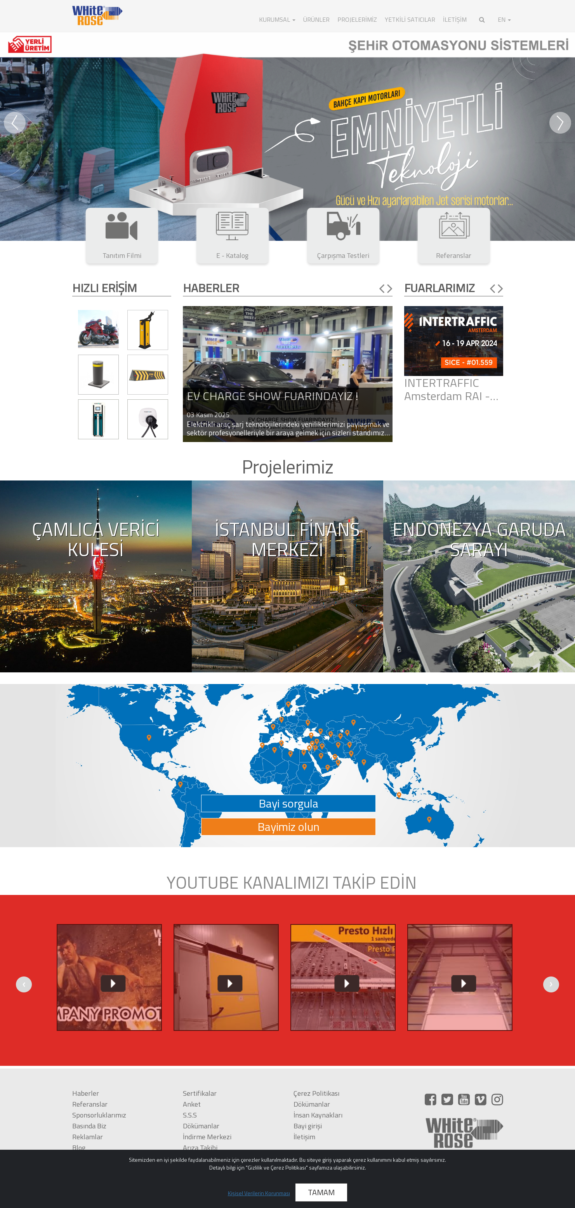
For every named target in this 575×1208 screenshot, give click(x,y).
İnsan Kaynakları (318, 1115)
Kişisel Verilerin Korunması (259, 1193)
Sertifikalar (200, 1093)
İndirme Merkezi (207, 1136)
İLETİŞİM (455, 19)
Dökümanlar (201, 1126)
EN (504, 19)
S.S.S (190, 1115)
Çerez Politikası (316, 1093)
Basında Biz (89, 1126)
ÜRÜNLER (316, 19)
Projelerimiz (357, 19)
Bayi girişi (308, 1126)
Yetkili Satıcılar (410, 19)
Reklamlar (87, 1136)
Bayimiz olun (288, 827)
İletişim (304, 1136)
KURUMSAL (277, 19)
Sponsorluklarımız (99, 1115)
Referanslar (90, 1104)
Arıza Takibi (200, 1147)
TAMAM (321, 1192)
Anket (192, 1104)
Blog (78, 1147)
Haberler (85, 1093)
